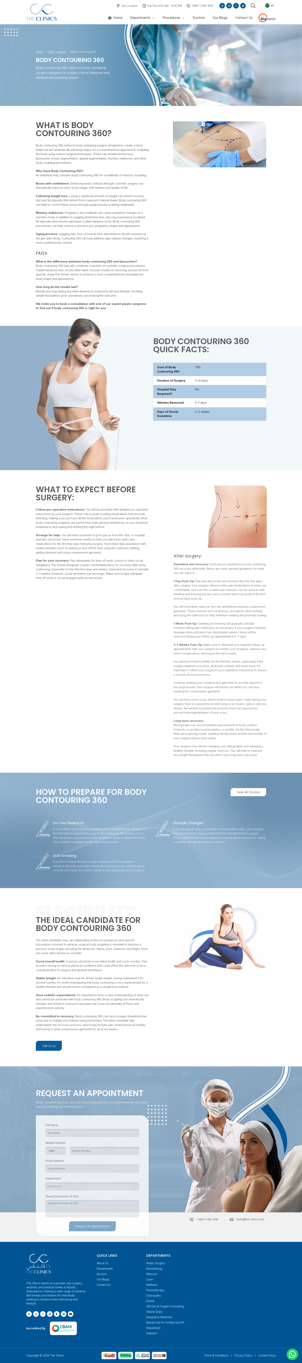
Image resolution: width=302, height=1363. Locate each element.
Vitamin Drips (154, 1311)
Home (117, 18)
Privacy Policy (243, 1355)
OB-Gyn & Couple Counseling (165, 1306)
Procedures (171, 18)
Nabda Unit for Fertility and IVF (165, 1322)
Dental (150, 1301)
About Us (102, 1263)
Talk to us (49, 1046)
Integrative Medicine (159, 1317)
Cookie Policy (267, 1355)
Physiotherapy (155, 1290)
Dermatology (154, 1268)
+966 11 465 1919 (202, 5)
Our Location (129, 5)
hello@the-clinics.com (250, 1219)
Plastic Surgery (57, 51)
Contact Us (244, 18)
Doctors (199, 18)
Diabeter (151, 1333)
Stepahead (153, 1327)
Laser (149, 1279)
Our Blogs (220, 18)
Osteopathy (153, 1295)
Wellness (152, 1284)
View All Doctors (248, 792)
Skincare (151, 1274)
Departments (140, 18)
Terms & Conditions (216, 1355)
